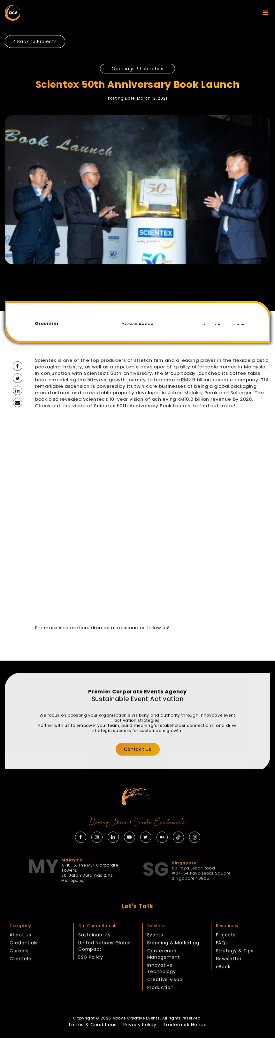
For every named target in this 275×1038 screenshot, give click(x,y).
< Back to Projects (35, 41)
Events (155, 952)
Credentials (24, 960)
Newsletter (229, 976)
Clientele (20, 976)
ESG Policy (90, 975)
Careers (19, 968)
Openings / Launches (137, 68)
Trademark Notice (185, 1024)
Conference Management (163, 971)
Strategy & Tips (235, 968)
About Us (20, 952)
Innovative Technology (161, 986)
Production (160, 1005)
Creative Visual (165, 997)
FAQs (222, 960)
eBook (223, 984)
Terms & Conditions (92, 1024)
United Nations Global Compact (104, 963)
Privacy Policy (140, 1024)
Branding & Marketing (173, 960)
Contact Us (137, 767)
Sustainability (94, 952)
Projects (226, 952)
